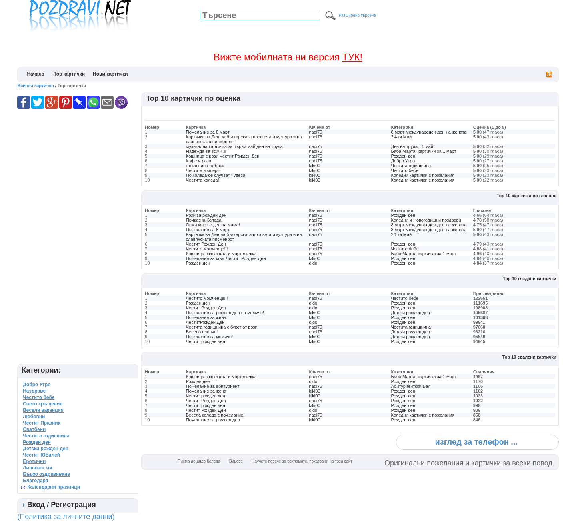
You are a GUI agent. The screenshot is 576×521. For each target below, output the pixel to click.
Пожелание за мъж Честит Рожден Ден (226, 258)
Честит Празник (41, 423)
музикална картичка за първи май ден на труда (234, 146)
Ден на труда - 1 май (412, 146)
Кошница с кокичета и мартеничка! (221, 253)
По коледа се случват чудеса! (216, 175)
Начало (35, 74)
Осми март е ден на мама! (213, 224)
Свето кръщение (42, 404)
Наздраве (34, 391)
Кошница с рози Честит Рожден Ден (223, 156)
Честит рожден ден (205, 341)
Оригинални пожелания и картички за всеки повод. (469, 463)
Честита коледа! (202, 180)
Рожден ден (403, 156)
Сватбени (34, 429)
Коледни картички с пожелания (423, 175)
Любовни (34, 416)
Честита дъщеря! (203, 170)
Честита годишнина (411, 165)
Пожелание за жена (206, 317)
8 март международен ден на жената (429, 132)
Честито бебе (405, 170)
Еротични (34, 461)
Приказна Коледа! (204, 220)
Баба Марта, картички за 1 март (423, 151)
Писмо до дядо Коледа (199, 461)
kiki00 (314, 165)
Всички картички (35, 85)
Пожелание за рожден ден (213, 419)
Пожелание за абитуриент (213, 386)
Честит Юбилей (41, 455)
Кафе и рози (198, 160)
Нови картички (110, 74)
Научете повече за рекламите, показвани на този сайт (302, 461)
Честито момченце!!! (207, 248)
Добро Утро (403, 160)
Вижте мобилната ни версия (288, 57)
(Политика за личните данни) (65, 517)
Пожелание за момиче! (209, 336)
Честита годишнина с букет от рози (222, 327)
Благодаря (35, 480)
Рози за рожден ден (206, 215)
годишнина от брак (205, 165)
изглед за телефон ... (476, 441)
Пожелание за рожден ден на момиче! (225, 312)
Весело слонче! (202, 331)
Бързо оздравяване (46, 474)
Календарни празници (53, 487)
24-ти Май (401, 136)
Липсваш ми (37, 468)
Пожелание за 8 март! (208, 132)
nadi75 (315, 132)
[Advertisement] (290, 113)
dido (313, 263)
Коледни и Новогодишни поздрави (426, 220)
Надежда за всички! (206, 151)
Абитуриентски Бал (411, 386)
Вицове (236, 461)
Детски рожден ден (410, 312)
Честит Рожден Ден (206, 244)
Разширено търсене (357, 15)
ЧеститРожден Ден (205, 322)
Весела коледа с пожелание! (215, 415)
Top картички (69, 74)
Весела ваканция (43, 410)
